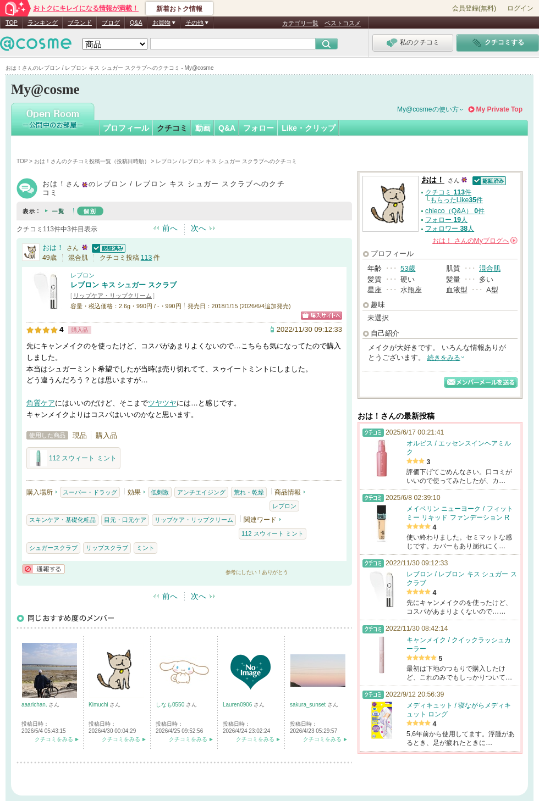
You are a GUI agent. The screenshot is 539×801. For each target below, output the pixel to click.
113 (146, 258)
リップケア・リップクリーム (112, 295)
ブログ (111, 22)
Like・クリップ (309, 128)
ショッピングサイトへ (321, 316)
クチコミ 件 (448, 192)
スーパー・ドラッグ (90, 492)
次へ (198, 228)
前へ (170, 228)
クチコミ (172, 128)
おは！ (53, 247)
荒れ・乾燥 (249, 492)
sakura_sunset (308, 705)
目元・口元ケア (125, 519)
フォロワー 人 (449, 228)
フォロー (258, 128)
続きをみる (443, 357)
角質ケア (40, 403)
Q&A (136, 22)
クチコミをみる (54, 739)
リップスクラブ (107, 547)
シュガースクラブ (53, 547)
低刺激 (160, 492)
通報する (43, 569)
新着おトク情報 (179, 9)
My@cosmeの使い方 (428, 109)
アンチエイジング (201, 492)
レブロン (82, 275)
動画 (203, 128)
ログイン (520, 8)
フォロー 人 (446, 220)
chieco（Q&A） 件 (455, 211)
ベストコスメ (342, 23)
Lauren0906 (238, 705)
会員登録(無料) (474, 8)
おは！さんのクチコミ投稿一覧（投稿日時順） (92, 161)
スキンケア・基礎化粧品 (62, 519)
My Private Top (499, 109)
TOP (12, 22)
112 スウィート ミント (73, 458)
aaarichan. (34, 705)
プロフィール (126, 128)
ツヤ (155, 403)
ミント (145, 547)
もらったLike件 (456, 200)
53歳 (407, 268)
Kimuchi (99, 705)
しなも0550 (171, 705)
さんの (475, 240)
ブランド (80, 22)
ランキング (43, 22)
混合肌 (490, 268)
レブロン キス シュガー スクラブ (123, 285)
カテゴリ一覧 (300, 23)
